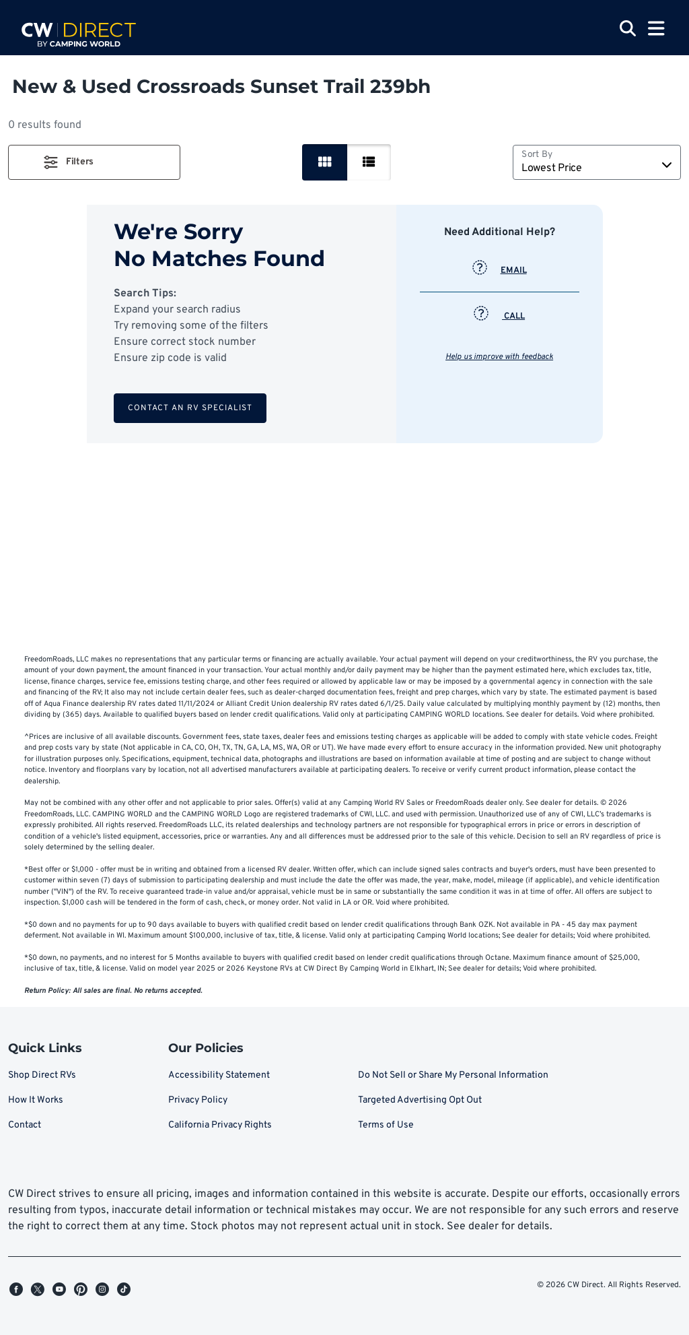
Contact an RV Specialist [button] (190, 408)
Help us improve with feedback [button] (499, 357)
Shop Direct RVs (42, 1075)
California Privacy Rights (220, 1125)
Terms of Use (386, 1125)
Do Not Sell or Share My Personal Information (453, 1075)
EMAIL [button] (499, 270)
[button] (94, 162)
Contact (24, 1125)
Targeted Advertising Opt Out (420, 1100)
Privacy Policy (197, 1100)
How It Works (35, 1100)
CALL (499, 316)
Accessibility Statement (219, 1075)
